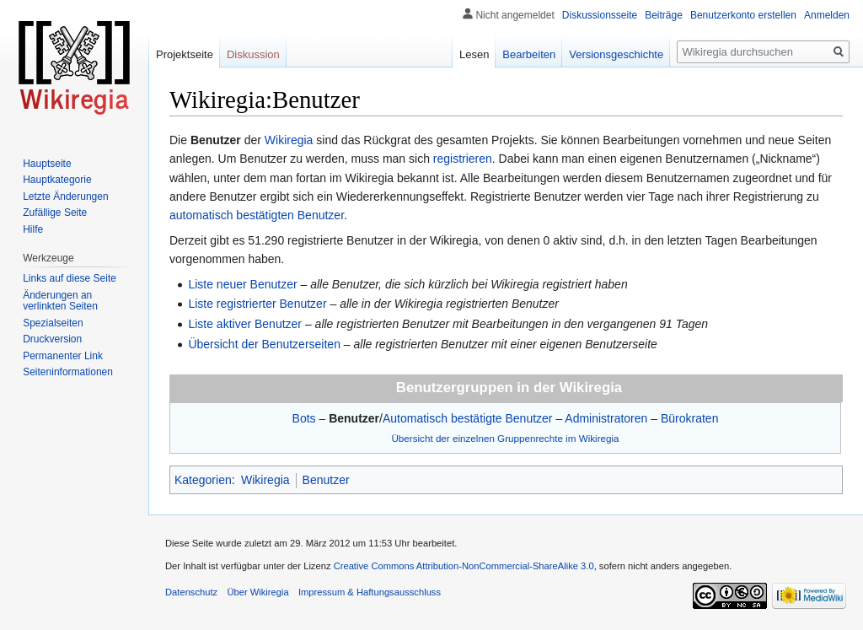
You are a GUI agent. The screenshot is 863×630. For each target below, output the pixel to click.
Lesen (474, 54)
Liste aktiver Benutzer (245, 324)
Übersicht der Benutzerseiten (264, 344)
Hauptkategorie (57, 180)
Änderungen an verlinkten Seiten (60, 301)
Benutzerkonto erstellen (743, 15)
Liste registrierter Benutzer (257, 303)
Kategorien (203, 480)
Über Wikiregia (257, 592)
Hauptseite (47, 164)
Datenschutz (191, 592)
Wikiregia (289, 140)
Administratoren (606, 418)
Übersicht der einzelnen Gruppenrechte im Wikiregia (505, 438)
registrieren (462, 158)
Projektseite (184, 54)
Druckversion (52, 339)
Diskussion (253, 54)
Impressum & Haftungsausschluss (369, 592)
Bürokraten (689, 418)
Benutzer (354, 418)
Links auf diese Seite (69, 278)
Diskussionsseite (599, 15)
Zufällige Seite (55, 212)
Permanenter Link (63, 356)
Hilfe (33, 229)
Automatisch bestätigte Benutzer (468, 418)
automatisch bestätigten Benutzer (256, 215)
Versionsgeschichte (616, 54)
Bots (304, 418)
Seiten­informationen (68, 372)
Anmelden (827, 15)
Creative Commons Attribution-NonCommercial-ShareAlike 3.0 (464, 566)
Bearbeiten (528, 54)
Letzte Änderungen (65, 196)
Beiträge (664, 15)
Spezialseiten (53, 323)
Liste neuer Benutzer (242, 284)
